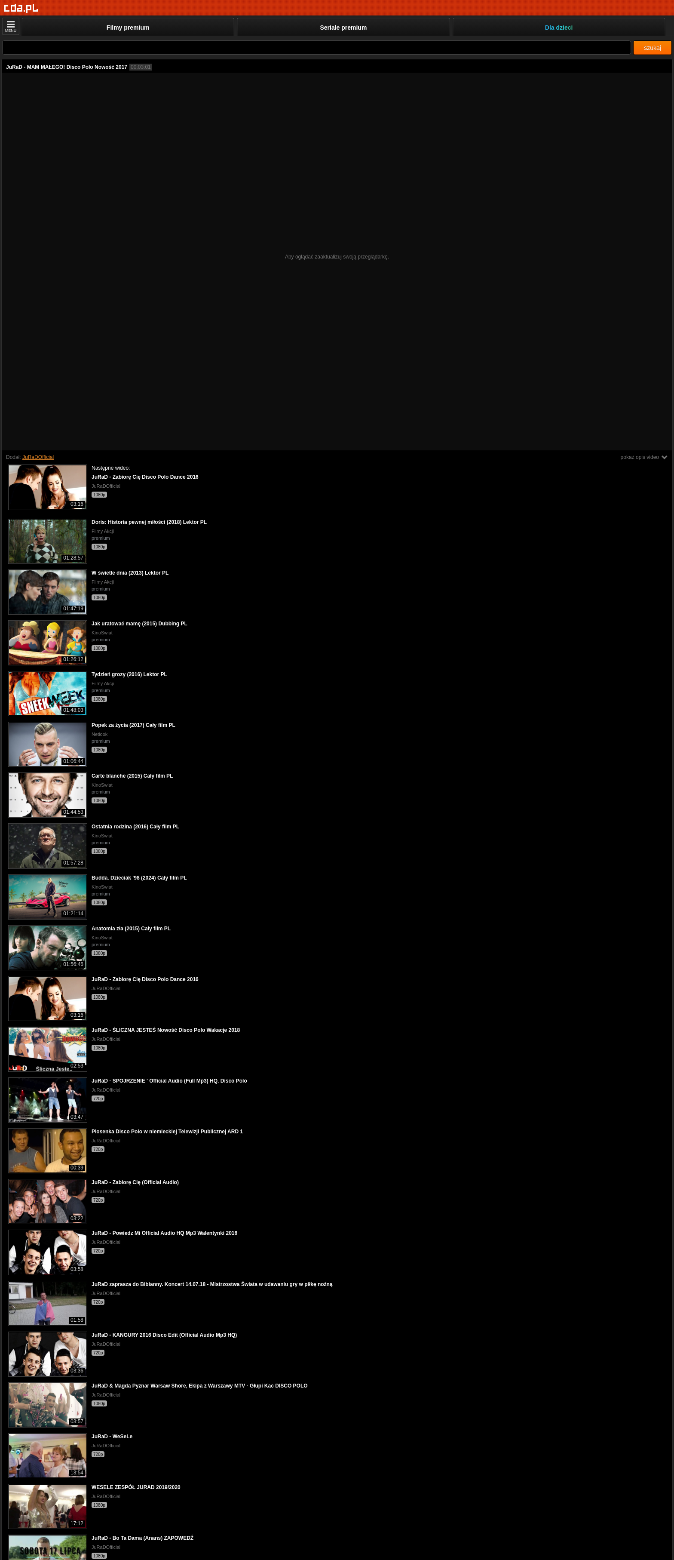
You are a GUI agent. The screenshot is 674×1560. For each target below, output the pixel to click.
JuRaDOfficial (38, 457)
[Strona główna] (21, 8)
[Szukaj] (316, 47)
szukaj (652, 47)
